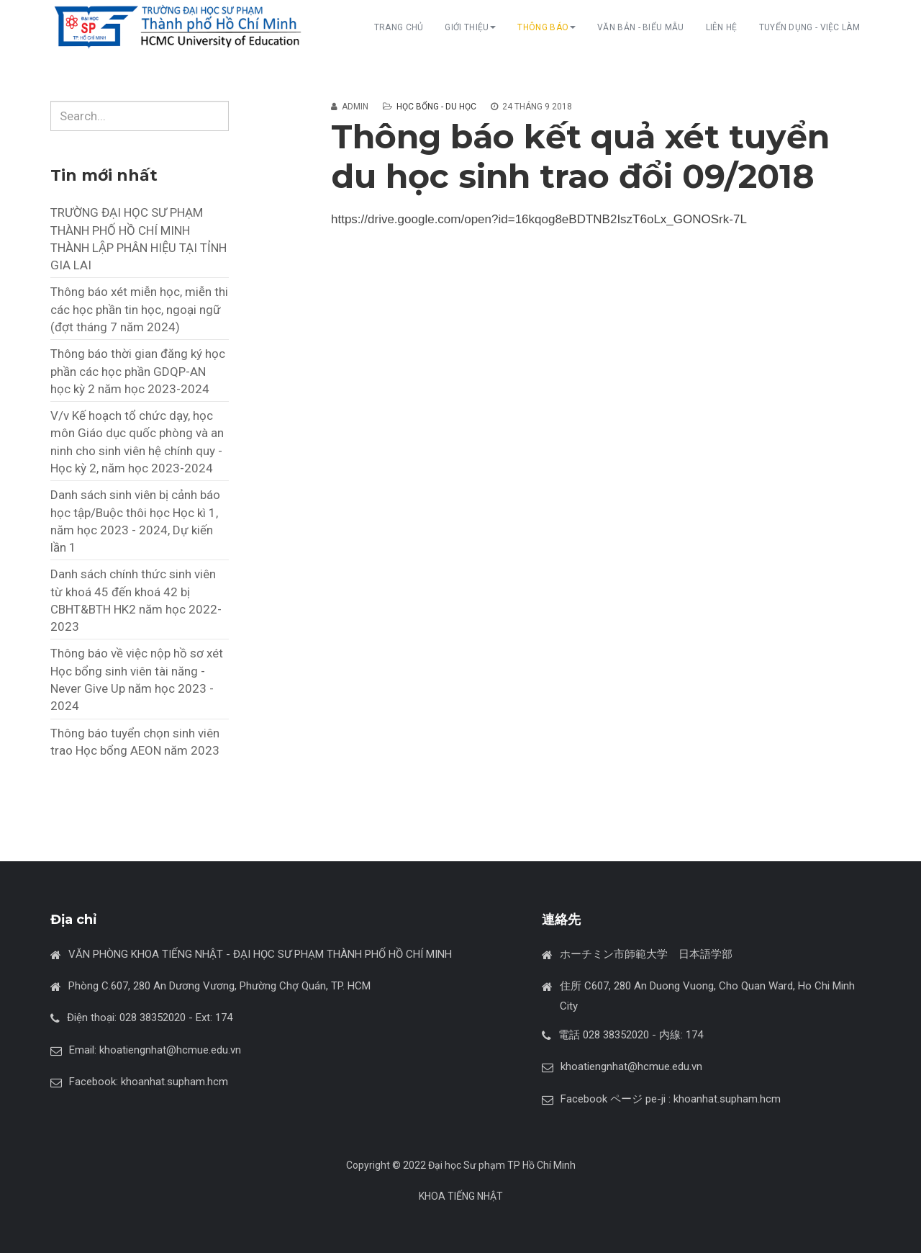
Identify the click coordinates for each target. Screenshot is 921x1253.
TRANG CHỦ (399, 27)
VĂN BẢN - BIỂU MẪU (640, 27)
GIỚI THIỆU (470, 27)
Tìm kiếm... (50, 101)
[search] (139, 116)
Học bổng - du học (436, 107)
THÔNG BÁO (546, 27)
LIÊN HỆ (722, 27)
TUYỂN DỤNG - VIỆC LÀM (809, 27)
